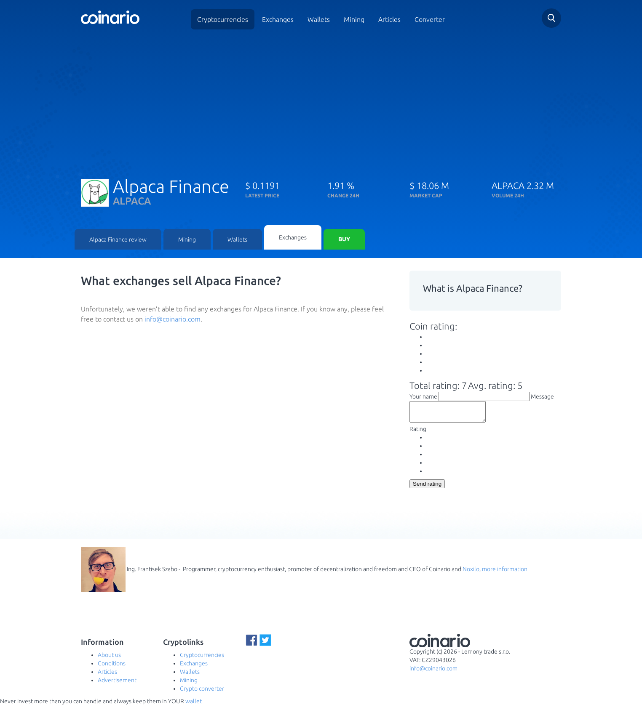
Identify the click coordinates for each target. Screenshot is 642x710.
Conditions (112, 668)
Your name (423, 397)
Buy (344, 240)
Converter (430, 19)
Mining (354, 19)
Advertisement (117, 684)
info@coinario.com (172, 319)
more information (504, 573)
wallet (193, 705)
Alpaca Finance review (118, 240)
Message (542, 397)
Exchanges (278, 19)
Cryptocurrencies (222, 19)
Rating (417, 433)
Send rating (427, 488)
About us (109, 659)
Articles (389, 19)
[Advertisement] (321, 100)
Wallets (319, 19)
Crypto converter (202, 693)
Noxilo (471, 573)
